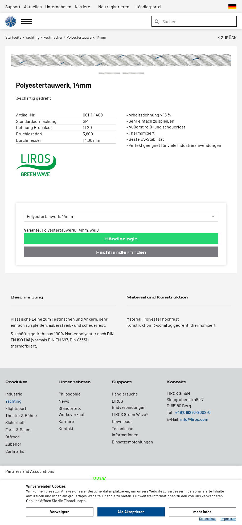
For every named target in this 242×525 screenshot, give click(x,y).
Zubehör (13, 443)
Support (12, 6)
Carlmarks (14, 451)
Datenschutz (207, 518)
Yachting (13, 400)
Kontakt (66, 428)
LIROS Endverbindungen (129, 404)
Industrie (13, 393)
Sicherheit (15, 422)
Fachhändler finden (121, 252)
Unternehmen (58, 6)
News (64, 400)
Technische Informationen (125, 431)
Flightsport (15, 408)
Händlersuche (125, 393)
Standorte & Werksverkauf (72, 411)
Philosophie (70, 393)
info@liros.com (194, 419)
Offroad (12, 436)
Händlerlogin (121, 238)
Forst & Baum (17, 429)
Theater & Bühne (21, 415)
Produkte (16, 381)
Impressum (228, 518)
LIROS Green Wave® (130, 414)
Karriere (82, 6)
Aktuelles (33, 6)
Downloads (122, 421)
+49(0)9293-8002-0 (193, 412)
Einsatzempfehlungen (132, 441)
